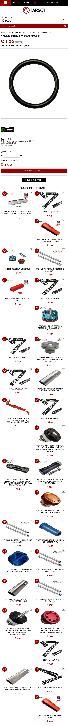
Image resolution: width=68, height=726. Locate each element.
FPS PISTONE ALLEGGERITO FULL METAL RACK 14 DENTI (50, 240)
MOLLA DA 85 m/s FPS (50, 212)
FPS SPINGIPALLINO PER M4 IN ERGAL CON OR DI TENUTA (50, 541)
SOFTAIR (15, 32)
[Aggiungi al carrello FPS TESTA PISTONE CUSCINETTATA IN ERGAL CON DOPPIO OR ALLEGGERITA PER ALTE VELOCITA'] (37, 610)
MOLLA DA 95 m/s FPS (50, 660)
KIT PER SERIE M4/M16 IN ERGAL (17, 269)
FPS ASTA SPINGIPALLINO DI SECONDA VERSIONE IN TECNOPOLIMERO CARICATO (18, 420)
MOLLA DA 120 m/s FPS (50, 298)
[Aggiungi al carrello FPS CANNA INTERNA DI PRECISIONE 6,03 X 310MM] (37, 581)
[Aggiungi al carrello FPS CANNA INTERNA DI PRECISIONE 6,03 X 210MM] (4, 522)
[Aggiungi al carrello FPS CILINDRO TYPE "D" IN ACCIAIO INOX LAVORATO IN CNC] (4, 581)
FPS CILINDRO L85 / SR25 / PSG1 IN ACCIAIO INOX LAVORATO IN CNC (18, 689)
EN (14, 2)
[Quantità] (11, 156)
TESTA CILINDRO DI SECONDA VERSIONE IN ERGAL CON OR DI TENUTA (50, 328)
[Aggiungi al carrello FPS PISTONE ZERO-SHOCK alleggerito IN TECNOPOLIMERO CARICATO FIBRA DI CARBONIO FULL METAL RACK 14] (4, 461)
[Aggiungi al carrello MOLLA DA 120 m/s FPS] (37, 280)
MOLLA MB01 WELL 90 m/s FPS (50, 688)
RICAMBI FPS (45, 32)
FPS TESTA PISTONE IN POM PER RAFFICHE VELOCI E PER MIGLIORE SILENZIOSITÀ (50, 359)
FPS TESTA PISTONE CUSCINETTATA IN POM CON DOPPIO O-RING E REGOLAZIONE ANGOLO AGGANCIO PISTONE (50, 448)
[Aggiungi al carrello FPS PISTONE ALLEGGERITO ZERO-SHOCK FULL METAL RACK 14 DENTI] (4, 193)
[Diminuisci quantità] (2, 155)
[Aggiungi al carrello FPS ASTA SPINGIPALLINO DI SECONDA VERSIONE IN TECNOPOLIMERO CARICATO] (4, 400)
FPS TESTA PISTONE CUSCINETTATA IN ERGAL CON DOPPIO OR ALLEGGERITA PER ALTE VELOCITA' (50, 630)
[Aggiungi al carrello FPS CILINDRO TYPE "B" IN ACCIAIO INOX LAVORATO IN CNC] (37, 370)
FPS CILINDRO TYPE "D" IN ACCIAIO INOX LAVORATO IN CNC (18, 600)
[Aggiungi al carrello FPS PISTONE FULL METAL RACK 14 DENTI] (37, 697)
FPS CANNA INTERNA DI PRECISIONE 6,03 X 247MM (50, 270)
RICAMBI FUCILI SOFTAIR (29, 32)
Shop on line (5, 32)
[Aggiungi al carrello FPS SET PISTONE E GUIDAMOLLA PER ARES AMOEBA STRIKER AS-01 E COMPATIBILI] (37, 461)
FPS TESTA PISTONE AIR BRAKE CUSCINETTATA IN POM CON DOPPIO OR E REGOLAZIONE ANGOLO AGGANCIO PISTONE (18, 631)
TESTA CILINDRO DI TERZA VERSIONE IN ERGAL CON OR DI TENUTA (18, 571)
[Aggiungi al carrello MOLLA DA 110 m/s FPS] (4, 370)
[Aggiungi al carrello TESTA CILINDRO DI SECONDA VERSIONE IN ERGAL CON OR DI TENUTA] (37, 308)
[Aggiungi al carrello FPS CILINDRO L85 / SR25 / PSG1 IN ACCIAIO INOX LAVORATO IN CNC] (4, 669)
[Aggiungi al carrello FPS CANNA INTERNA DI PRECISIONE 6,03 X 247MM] (37, 250)
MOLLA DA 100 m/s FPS (50, 418)
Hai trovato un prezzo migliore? (15, 45)
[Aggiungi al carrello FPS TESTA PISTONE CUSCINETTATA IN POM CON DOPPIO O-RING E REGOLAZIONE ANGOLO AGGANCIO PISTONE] (37, 427)
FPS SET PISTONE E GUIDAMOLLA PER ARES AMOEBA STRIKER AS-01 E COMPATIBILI (50, 481)
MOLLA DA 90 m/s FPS (17, 357)
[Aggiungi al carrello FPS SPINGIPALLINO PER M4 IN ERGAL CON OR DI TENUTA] (37, 522)
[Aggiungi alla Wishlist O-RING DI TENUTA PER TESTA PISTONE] (34, 180)
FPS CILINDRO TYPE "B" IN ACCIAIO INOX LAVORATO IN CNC (50, 390)
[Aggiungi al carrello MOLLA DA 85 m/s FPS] (37, 193)
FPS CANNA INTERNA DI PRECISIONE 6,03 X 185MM (50, 571)
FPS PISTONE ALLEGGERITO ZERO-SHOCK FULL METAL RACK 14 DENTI (17, 213)
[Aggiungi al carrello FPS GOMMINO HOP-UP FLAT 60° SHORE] (4, 280)
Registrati (55, 2)
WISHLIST (27, 2)
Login (48, 2)
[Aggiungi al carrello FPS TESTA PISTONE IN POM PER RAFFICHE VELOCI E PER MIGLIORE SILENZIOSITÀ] (37, 339)
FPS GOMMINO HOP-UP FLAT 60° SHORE (17, 299)
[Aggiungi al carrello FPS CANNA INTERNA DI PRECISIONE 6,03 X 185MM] (37, 551)
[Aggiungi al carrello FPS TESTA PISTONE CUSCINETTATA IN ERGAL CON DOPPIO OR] (37, 492)
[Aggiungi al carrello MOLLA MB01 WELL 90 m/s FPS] (37, 669)
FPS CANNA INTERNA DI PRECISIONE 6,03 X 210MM (18, 541)
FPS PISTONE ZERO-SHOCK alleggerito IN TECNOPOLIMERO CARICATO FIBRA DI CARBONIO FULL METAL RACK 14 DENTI (18, 482)
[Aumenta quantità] (21, 155)
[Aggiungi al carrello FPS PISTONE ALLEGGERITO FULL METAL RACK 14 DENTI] (37, 221)
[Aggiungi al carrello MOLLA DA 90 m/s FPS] (4, 339)
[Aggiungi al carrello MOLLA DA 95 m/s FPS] (37, 642)
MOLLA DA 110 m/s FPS (18, 389)
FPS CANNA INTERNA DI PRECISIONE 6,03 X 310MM (50, 600)
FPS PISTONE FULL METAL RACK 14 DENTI (50, 716)
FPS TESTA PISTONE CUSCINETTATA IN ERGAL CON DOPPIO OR (50, 511)
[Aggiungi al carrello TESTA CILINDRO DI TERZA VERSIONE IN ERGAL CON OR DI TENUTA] (4, 551)
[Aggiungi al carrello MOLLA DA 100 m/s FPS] (37, 400)
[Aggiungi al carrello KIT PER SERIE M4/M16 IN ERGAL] (4, 250)
